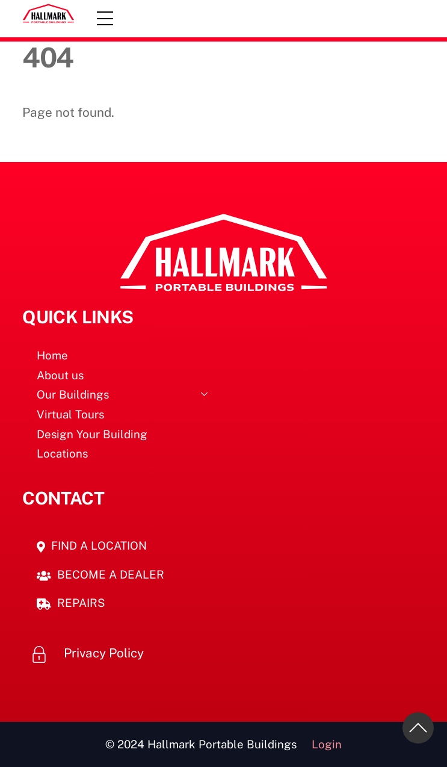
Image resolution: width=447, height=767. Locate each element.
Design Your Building (92, 434)
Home (52, 355)
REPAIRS (71, 602)
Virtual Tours (70, 414)
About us (60, 375)
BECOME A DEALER (100, 574)
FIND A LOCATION (92, 545)
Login (327, 744)
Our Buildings (126, 394)
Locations (62, 453)
